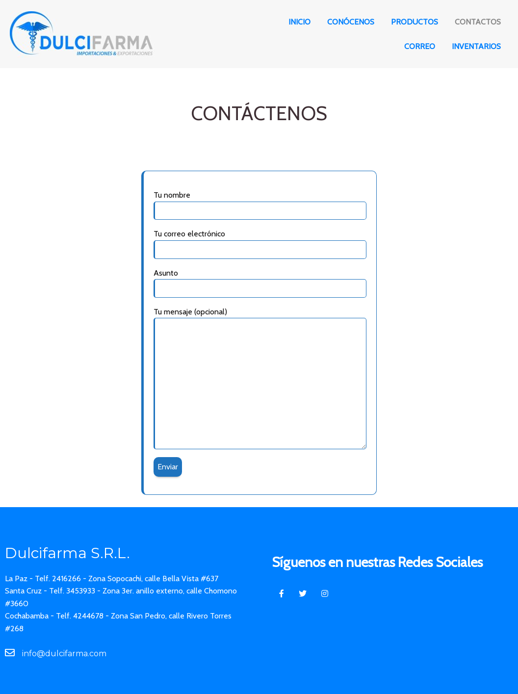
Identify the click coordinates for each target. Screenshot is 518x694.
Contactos (478, 21)
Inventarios (476, 46)
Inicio (299, 21)
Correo (419, 46)
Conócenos (350, 21)
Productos (414, 21)
